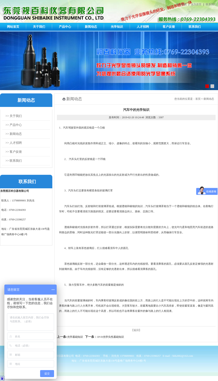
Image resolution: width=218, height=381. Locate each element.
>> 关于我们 (13, 116)
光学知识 (117, 26)
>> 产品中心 (13, 125)
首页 (198, 98)
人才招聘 (143, 26)
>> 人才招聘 (13, 142)
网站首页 (13, 26)
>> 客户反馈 (13, 151)
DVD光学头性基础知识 (110, 336)
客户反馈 (169, 26)
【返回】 (136, 330)
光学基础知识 (75, 336)
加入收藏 (181, 4)
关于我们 (39, 26)
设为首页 (196, 4)
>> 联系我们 (13, 160)
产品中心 (65, 26)
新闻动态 (91, 26)
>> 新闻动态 (13, 134)
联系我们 (211, 4)
